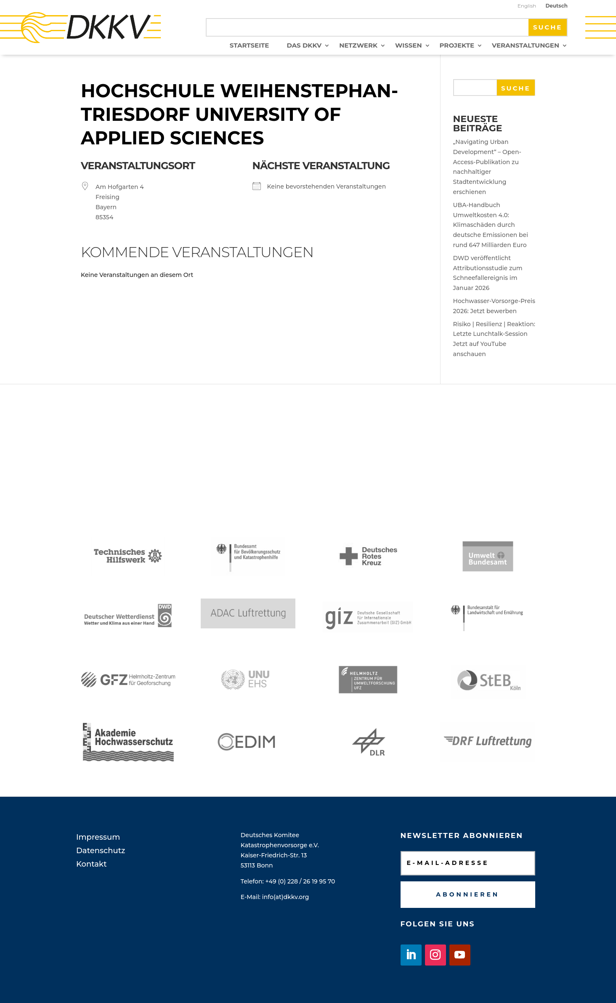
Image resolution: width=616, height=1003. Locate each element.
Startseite (249, 46)
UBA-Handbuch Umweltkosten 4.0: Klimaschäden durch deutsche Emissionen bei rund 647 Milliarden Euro (490, 225)
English (527, 6)
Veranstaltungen (525, 46)
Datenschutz (100, 851)
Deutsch (556, 6)
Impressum (98, 837)
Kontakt (91, 864)
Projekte (457, 46)
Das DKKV (304, 46)
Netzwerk (358, 46)
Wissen (408, 46)
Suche (515, 88)
